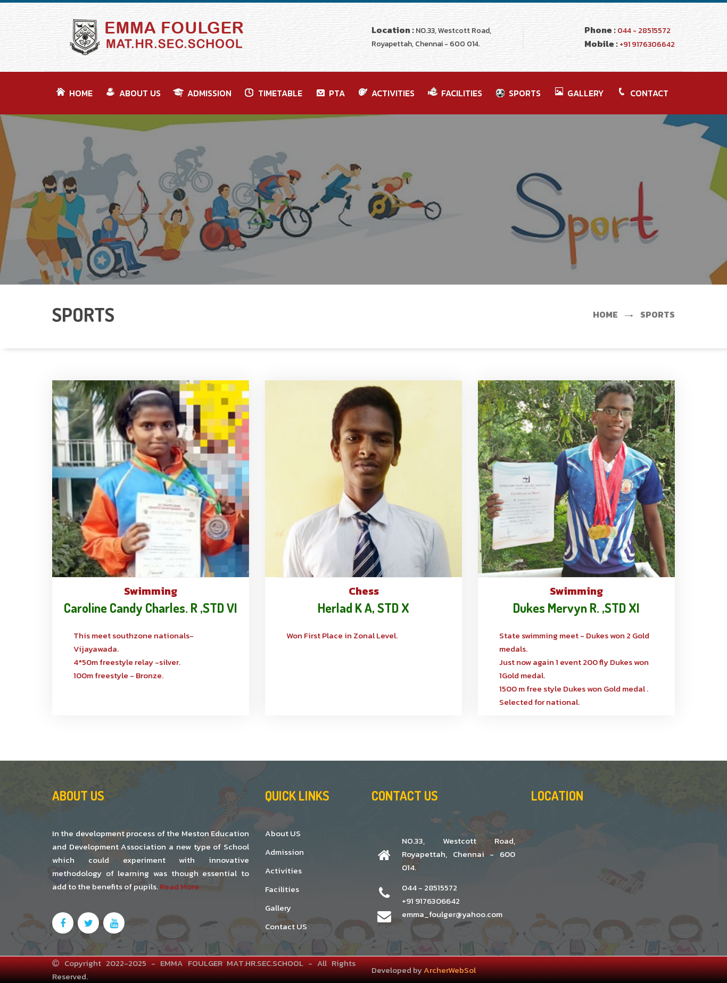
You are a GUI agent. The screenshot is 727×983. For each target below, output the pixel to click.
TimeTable (272, 93)
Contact (641, 93)
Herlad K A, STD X (363, 607)
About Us (132, 93)
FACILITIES (453, 93)
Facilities (282, 889)
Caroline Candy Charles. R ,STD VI (150, 607)
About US (283, 833)
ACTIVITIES (385, 93)
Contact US (286, 926)
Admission (201, 93)
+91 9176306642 (646, 44)
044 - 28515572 (643, 30)
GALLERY (577, 93)
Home (73, 93)
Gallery (278, 908)
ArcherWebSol (450, 970)
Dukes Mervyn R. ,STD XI (576, 607)
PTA (329, 93)
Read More (179, 886)
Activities (283, 870)
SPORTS (517, 93)
